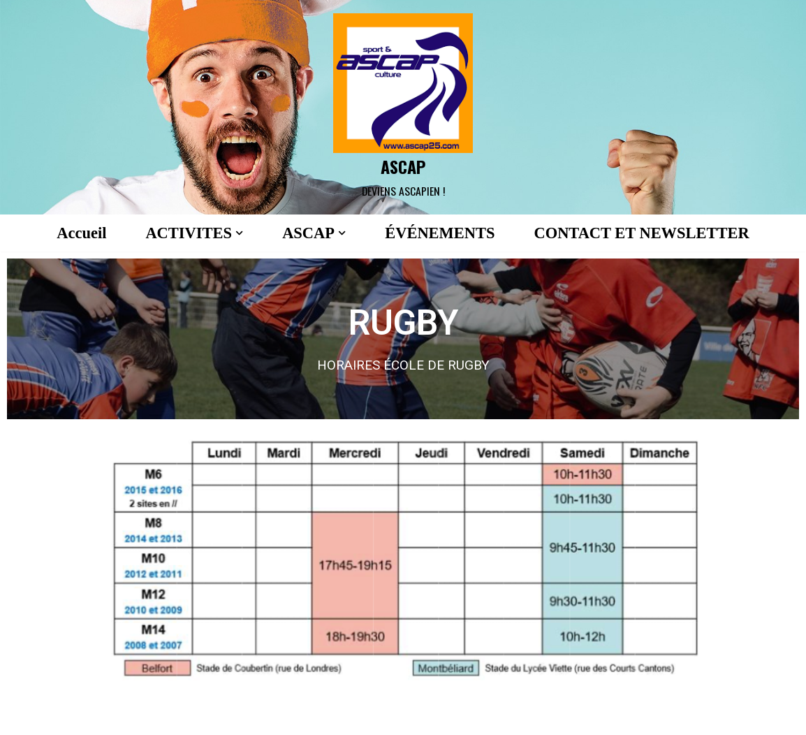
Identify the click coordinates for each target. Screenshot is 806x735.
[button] (237, 233)
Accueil (78, 233)
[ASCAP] (403, 107)
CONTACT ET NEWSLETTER (644, 233)
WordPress (154, 716)
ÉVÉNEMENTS (440, 233)
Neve (23, 716)
